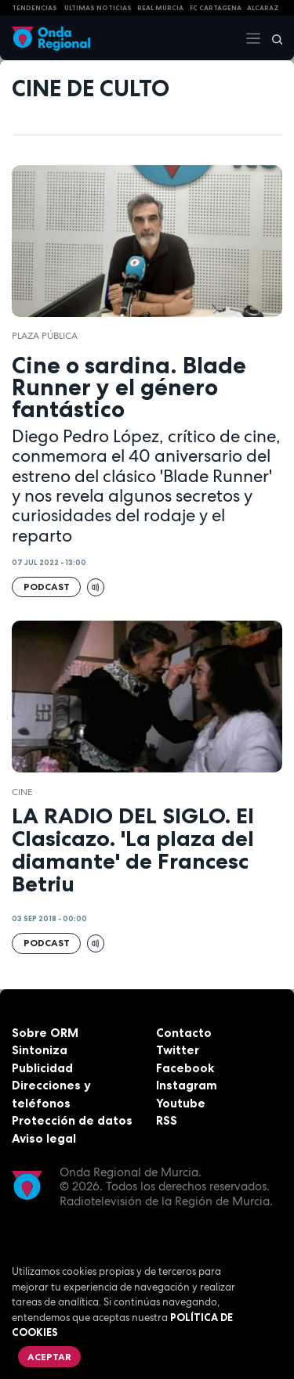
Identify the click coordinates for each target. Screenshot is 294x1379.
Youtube (180, 1103)
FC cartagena (215, 8)
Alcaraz (263, 8)
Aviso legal (44, 1138)
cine (22, 792)
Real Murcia (160, 8)
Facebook (185, 1067)
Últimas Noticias (98, 8)
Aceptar (49, 1357)
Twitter (177, 1049)
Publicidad (42, 1067)
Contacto (184, 1032)
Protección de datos (72, 1120)
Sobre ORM (45, 1032)
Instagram (186, 1085)
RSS (166, 1120)
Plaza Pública (45, 335)
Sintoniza (39, 1049)
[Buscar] (272, 38)
